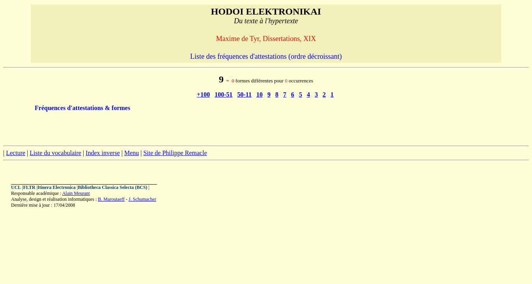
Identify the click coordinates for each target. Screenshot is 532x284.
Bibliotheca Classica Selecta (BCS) (112, 187)
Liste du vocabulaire (55, 152)
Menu (131, 152)
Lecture (15, 152)
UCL (16, 187)
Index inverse (103, 152)
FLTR (29, 187)
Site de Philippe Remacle (175, 152)
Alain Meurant (76, 193)
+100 (203, 94)
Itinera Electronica (56, 187)
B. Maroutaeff (111, 199)
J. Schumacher (142, 199)
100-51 (223, 94)
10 (259, 94)
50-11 (244, 94)
